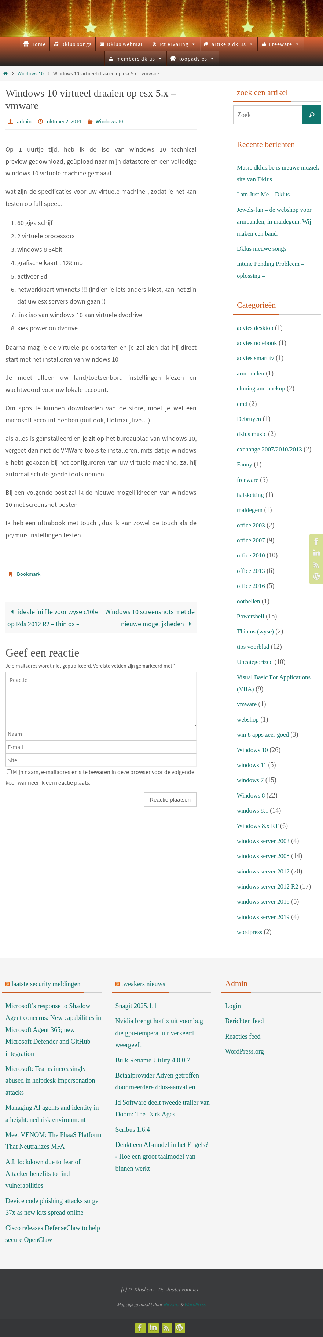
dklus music (253, 433)
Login (233, 1006)
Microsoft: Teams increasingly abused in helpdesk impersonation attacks (50, 1080)
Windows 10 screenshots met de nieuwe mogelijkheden (150, 617)
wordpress (250, 931)
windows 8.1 (254, 810)
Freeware (284, 44)
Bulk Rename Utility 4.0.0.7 (152, 1060)
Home (38, 44)
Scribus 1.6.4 (132, 1129)
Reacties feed (242, 1036)
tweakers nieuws (143, 984)
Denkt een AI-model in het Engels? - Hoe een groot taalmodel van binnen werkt (161, 1156)
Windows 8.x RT (259, 825)
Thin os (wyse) (256, 631)
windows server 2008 (265, 856)
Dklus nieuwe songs (263, 248)
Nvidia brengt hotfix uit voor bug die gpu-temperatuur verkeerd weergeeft (159, 1033)
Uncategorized (256, 661)
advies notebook (258, 342)
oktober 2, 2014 (67, 121)
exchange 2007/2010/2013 (272, 449)
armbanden (251, 373)
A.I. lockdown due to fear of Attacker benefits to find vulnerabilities (42, 1173)
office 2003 (252, 525)
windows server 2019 (265, 916)
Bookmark (30, 573)
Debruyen (250, 418)
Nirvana (171, 1304)
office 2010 (252, 555)
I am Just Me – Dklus (265, 194)
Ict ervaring (177, 44)
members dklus (139, 58)
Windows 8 (252, 795)
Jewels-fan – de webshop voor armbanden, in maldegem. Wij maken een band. (277, 221)
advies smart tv (257, 358)
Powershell (251, 616)
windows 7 (251, 780)
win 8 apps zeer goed (265, 734)
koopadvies (196, 58)
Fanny (245, 464)
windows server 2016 (265, 901)
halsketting (251, 494)
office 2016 (252, 585)
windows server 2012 (265, 871)
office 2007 (252, 540)
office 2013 (252, 570)
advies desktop (256, 327)
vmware (247, 704)
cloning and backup (263, 388)
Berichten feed (244, 1021)
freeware (248, 479)
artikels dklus (233, 44)
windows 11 (253, 765)
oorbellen (249, 601)
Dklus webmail (125, 44)
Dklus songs (76, 44)
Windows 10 (31, 73)
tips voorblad (254, 646)
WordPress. (195, 1304)
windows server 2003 (265, 840)
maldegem (250, 509)
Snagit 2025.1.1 (136, 1006)
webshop (248, 719)
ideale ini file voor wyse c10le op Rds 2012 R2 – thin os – (52, 617)
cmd (242, 403)
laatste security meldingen (46, 984)
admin (25, 121)
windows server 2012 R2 (269, 886)
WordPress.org (244, 1051)
